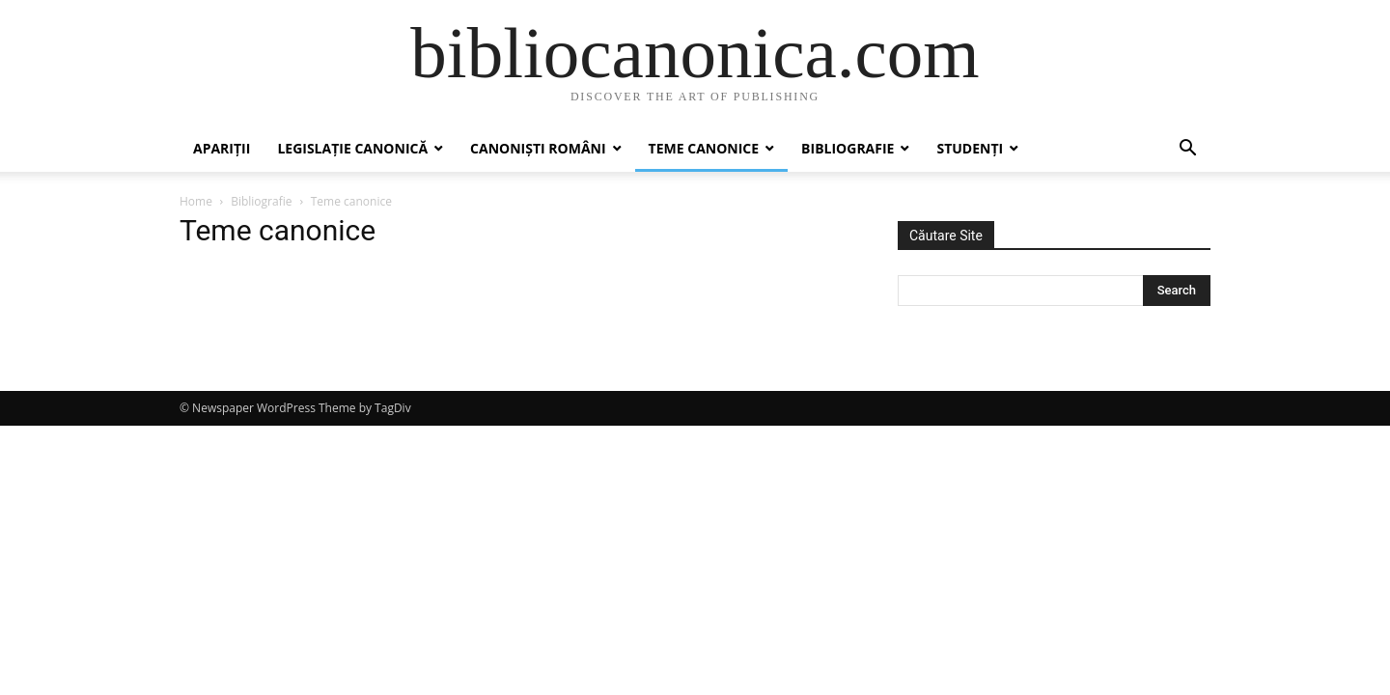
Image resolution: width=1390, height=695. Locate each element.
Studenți (969, 148)
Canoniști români (537, 148)
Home (196, 201)
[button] (1187, 150)
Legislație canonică (352, 148)
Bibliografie (847, 148)
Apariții (221, 148)
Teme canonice (704, 148)
